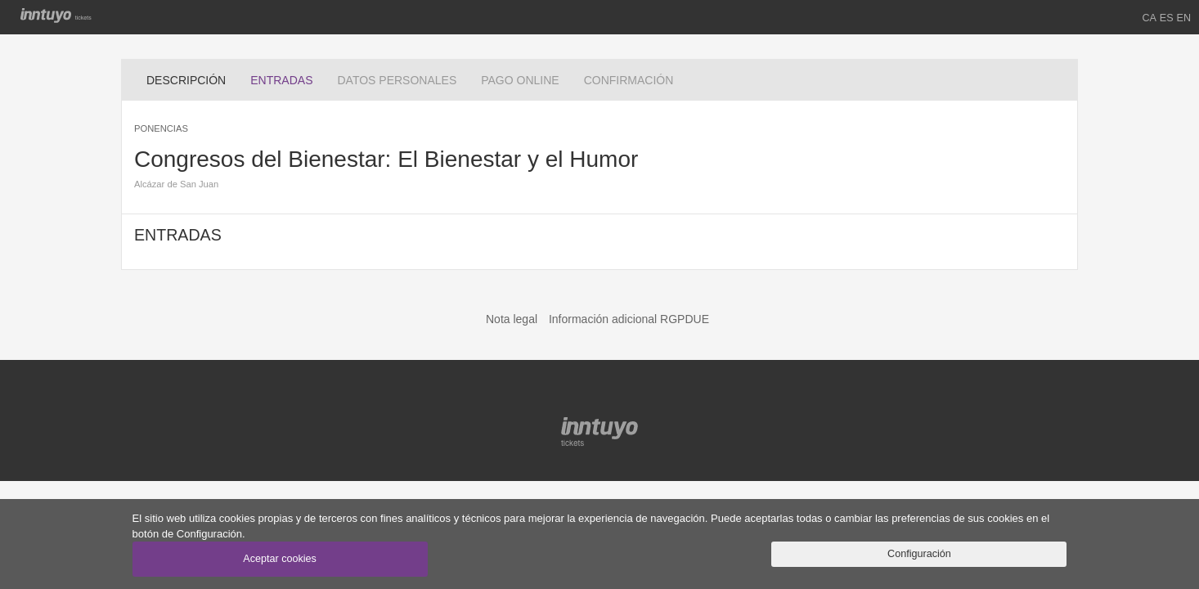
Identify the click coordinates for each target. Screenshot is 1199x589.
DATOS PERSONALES (396, 80)
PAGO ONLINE (520, 80)
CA (1149, 18)
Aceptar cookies (280, 558)
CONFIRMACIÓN (629, 80)
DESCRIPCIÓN (186, 80)
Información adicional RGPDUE (629, 319)
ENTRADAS (287, 79)
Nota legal (511, 319)
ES (1167, 18)
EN (1184, 18)
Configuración (919, 554)
